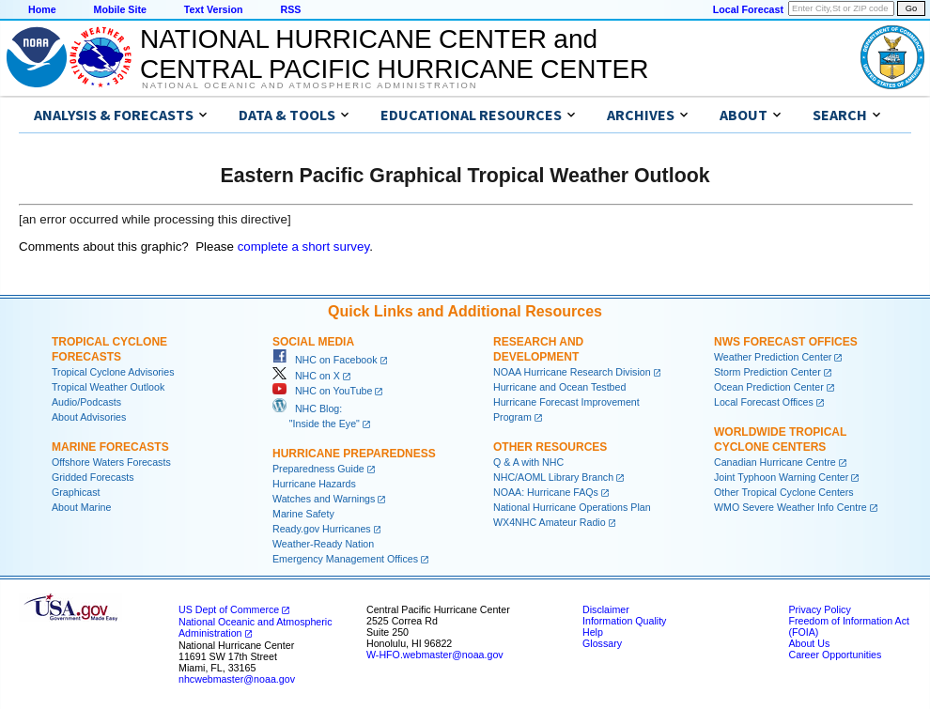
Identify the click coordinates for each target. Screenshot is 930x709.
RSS (290, 9)
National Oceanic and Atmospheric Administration (309, 85)
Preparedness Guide (318, 468)
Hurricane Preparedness (354, 453)
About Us (808, 643)
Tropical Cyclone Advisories (113, 372)
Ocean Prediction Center (769, 387)
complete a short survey (304, 246)
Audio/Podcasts (86, 402)
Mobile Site (120, 9)
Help (592, 632)
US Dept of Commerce (228, 609)
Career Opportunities (834, 654)
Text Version (213, 9)
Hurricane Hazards (314, 483)
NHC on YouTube (322, 390)
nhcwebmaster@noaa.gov (236, 679)
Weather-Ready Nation (323, 543)
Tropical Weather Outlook (108, 387)
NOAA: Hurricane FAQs (545, 492)
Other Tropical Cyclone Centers (784, 492)
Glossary (602, 643)
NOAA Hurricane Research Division (572, 372)
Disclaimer (605, 609)
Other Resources (550, 447)
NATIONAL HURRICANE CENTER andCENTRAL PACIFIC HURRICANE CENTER (394, 54)
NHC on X (306, 375)
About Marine (81, 507)
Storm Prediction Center (767, 372)
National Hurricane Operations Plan (572, 507)
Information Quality (624, 620)
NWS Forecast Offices (786, 341)
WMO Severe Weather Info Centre (790, 507)
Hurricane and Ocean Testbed (559, 387)
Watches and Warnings (323, 498)
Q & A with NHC (528, 462)
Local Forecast (748, 9)
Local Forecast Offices (764, 402)
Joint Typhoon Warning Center (781, 477)
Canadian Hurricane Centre (775, 462)
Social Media (313, 341)
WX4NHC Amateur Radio (549, 522)
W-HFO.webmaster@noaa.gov (435, 654)
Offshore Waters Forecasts (111, 462)
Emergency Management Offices (345, 558)
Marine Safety (303, 513)
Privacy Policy (819, 609)
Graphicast (76, 492)
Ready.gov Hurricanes (321, 528)
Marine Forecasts (110, 447)
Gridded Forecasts (93, 477)
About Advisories (89, 417)
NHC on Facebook (325, 359)
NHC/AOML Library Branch (553, 477)
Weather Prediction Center (772, 356)
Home (42, 9)
